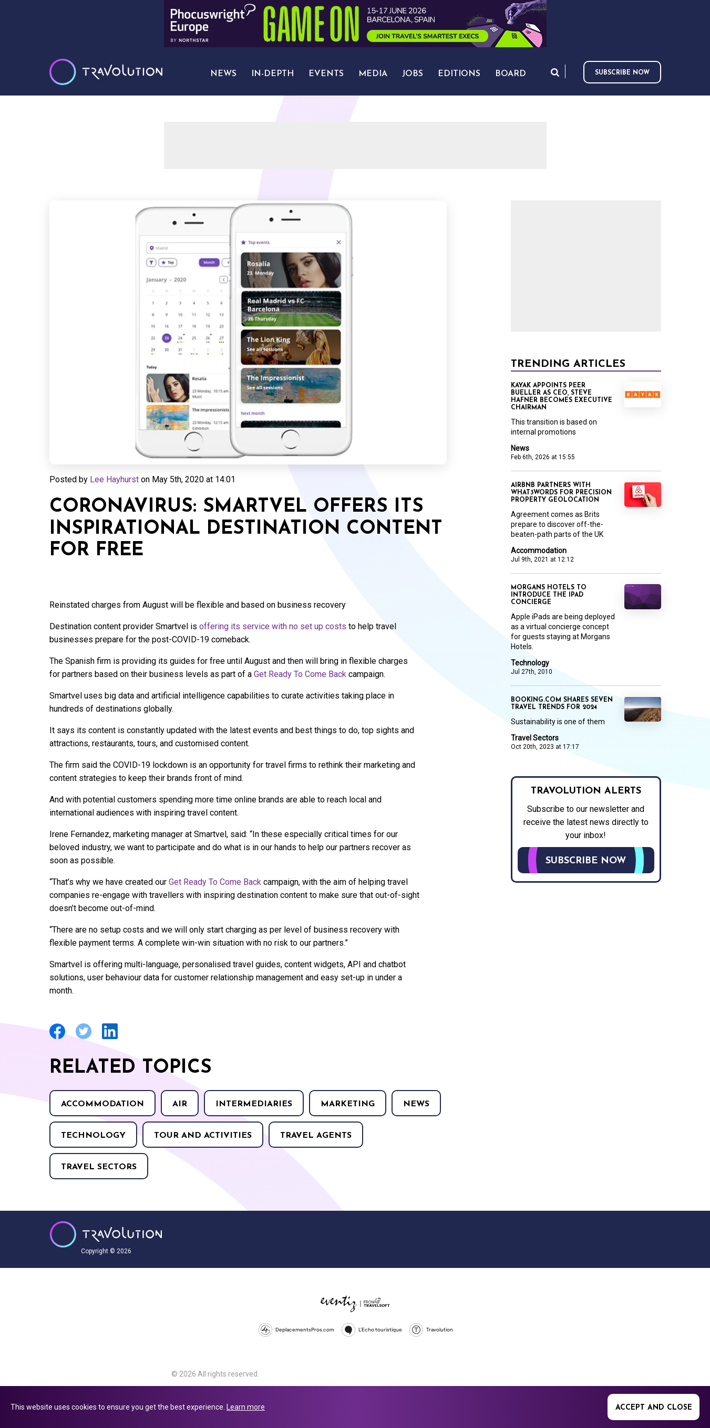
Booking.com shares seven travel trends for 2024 (562, 704)
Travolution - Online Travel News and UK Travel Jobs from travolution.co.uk (105, 1234)
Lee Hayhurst (114, 479)
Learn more (246, 1407)
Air (179, 1104)
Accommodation (102, 1104)
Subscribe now (622, 73)
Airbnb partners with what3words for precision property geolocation (561, 492)
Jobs (412, 74)
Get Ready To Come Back (300, 674)
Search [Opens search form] (555, 72)
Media (372, 74)
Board (510, 74)
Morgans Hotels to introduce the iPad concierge (548, 595)
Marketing (348, 1104)
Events (326, 74)
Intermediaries (253, 1104)
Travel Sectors (99, 1167)
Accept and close (653, 1408)
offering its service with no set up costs (273, 626)
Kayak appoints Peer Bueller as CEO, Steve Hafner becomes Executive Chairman (561, 397)
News (416, 1104)
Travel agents (316, 1135)
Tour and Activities (203, 1135)
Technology (93, 1135)
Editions (459, 74)
